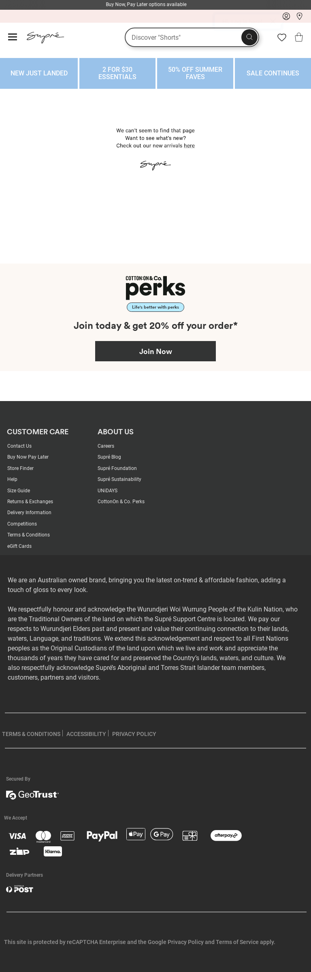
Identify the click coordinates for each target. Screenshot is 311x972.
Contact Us (19, 446)
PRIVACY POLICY (134, 734)
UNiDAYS (107, 491)
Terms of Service (237, 942)
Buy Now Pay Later (28, 457)
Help (12, 479)
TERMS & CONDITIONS (31, 734)
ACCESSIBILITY (86, 734)
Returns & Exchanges (30, 501)
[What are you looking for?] (192, 37)
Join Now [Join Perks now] (155, 351)
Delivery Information (29, 512)
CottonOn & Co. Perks (121, 501)
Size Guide (18, 491)
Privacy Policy (186, 942)
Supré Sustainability (119, 479)
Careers (106, 446)
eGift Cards (19, 546)
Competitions (22, 524)
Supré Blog (109, 457)
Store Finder (20, 468)
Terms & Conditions (28, 535)
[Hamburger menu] (12, 37)
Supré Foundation (117, 468)
